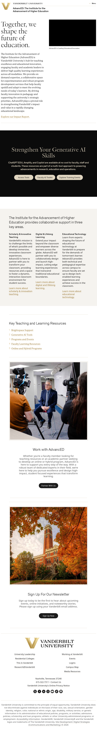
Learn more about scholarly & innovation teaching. (20, 291)
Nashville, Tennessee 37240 (48, 680)
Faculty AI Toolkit (44, 177)
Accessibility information (28, 721)
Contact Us (56, 684)
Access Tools (22, 177)
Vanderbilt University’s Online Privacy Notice (48, 687)
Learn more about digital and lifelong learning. (45, 285)
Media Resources (72, 673)
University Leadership (24, 656)
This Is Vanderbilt (25, 665)
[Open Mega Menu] (92, 4)
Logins (72, 665)
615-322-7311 (42, 684)
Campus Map (72, 669)
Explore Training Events (71, 177)
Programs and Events (22, 340)
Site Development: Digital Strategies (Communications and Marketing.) (59, 726)
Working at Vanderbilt (72, 656)
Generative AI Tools (21, 335)
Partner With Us (48, 487)
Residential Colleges (24, 660)
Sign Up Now (48, 618)
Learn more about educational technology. (71, 294)
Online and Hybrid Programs (26, 349)
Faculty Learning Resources (25, 344)
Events (72, 660)
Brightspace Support (22, 330)
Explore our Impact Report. (15, 117)
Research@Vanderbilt (24, 669)
